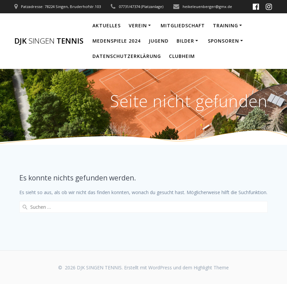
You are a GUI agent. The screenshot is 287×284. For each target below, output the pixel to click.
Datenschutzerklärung (126, 56)
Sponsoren (223, 41)
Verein (138, 25)
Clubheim (182, 56)
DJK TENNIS (48, 41)
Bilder (185, 41)
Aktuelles (106, 25)
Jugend (159, 41)
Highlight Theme (211, 267)
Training (225, 25)
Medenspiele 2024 (116, 41)
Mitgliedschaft (183, 25)
